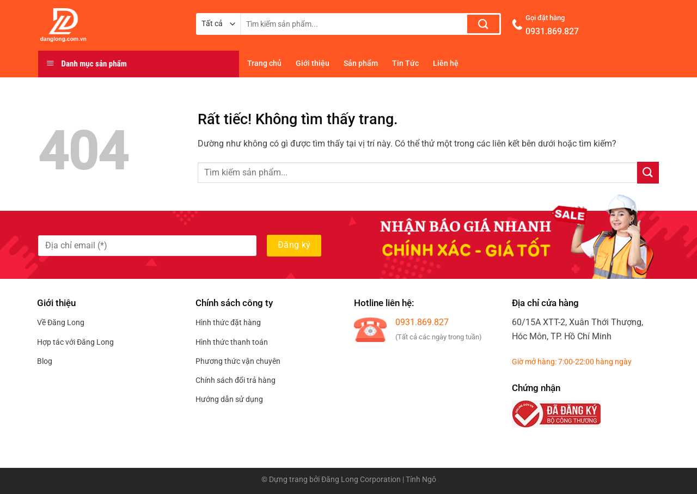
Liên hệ (445, 63)
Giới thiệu (312, 63)
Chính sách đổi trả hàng (235, 380)
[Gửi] (483, 24)
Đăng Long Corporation (361, 479)
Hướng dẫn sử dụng (229, 399)
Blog (44, 361)
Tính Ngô (421, 479)
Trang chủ (264, 63)
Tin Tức (405, 63)
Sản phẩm (361, 63)
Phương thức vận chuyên (237, 361)
